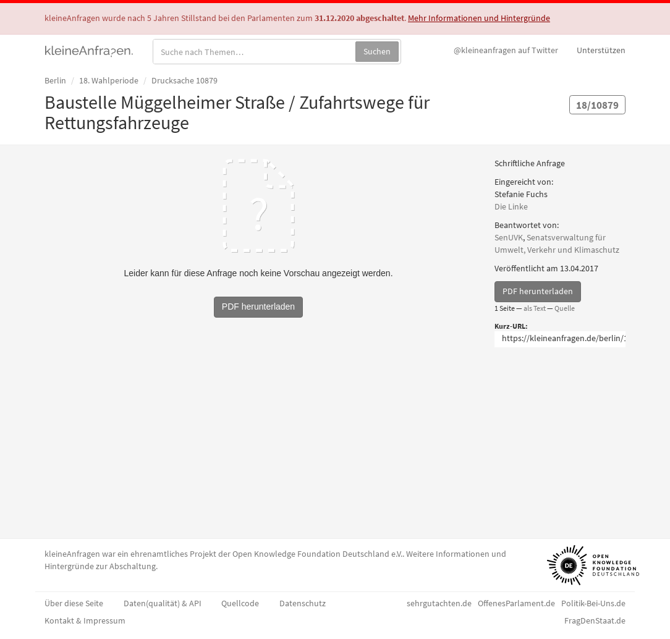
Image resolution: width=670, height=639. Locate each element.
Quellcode (240, 603)
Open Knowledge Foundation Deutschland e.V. (317, 553)
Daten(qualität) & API (162, 603)
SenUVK (508, 237)
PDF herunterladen (537, 291)
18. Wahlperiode (108, 80)
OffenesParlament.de (516, 603)
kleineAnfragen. (89, 50)
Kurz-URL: (511, 326)
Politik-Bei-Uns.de (593, 603)
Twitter (506, 50)
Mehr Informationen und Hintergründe (479, 17)
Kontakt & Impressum (85, 620)
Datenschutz (302, 603)
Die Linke (511, 206)
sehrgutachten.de (439, 603)
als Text (535, 308)
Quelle (564, 308)
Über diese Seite (74, 603)
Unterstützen (601, 50)
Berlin (55, 80)
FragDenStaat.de (594, 620)
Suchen (377, 51)
